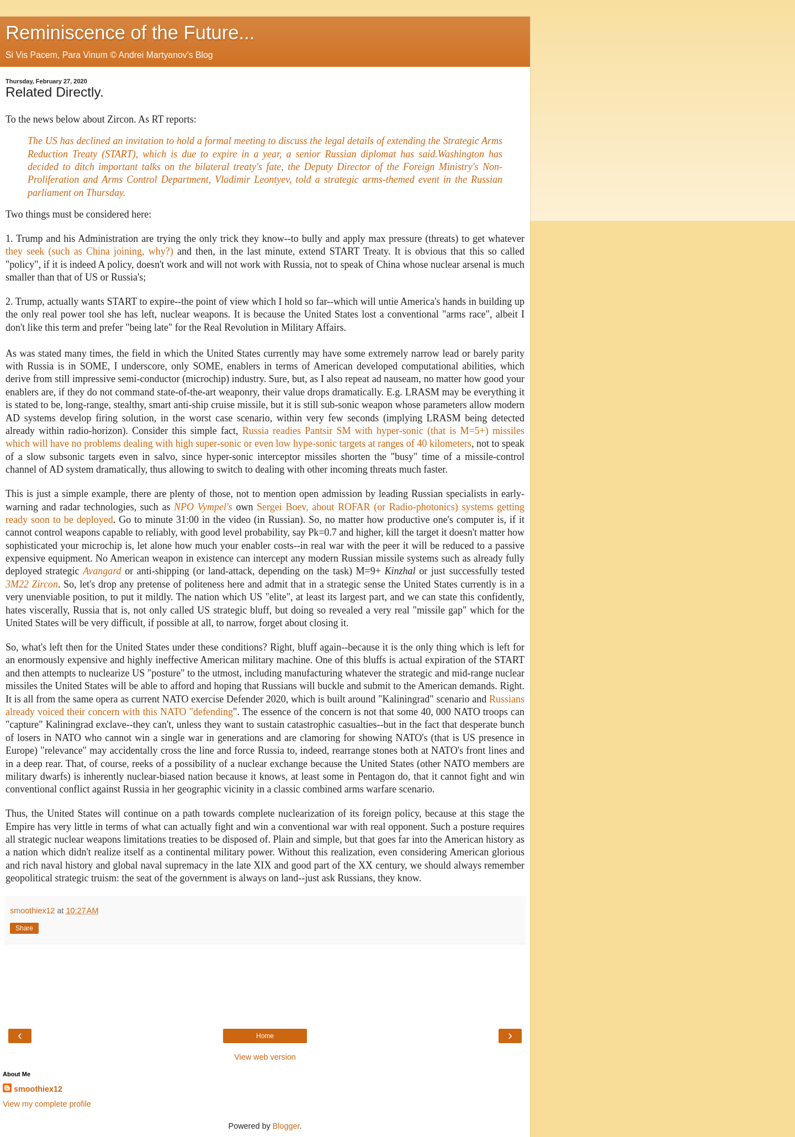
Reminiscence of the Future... (130, 32)
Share (24, 928)
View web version (265, 1057)
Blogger (286, 1126)
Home (265, 1036)
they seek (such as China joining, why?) (89, 251)
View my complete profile (47, 1103)
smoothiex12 (38, 1089)
